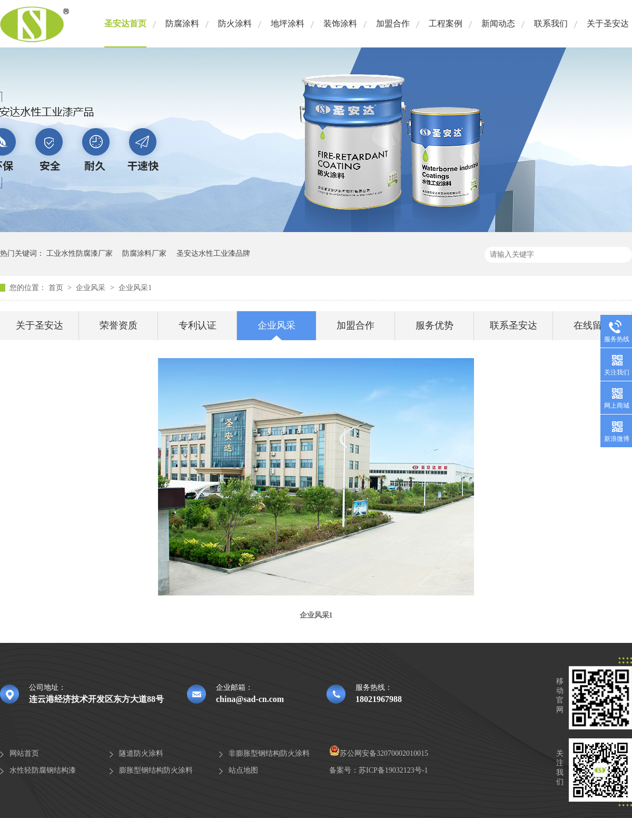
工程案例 (445, 23)
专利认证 (197, 325)
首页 (56, 288)
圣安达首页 (125, 23)
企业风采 (91, 288)
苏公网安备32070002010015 (378, 753)
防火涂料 (235, 23)
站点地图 (243, 770)
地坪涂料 (287, 23)
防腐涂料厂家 (144, 253)
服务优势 (434, 325)
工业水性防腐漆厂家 (79, 253)
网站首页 (24, 753)
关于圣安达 (608, 23)
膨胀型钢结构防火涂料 (156, 770)
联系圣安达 (513, 325)
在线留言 (592, 325)
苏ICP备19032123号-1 (393, 770)
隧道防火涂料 (141, 753)
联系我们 (551, 23)
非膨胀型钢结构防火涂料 (269, 753)
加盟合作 (393, 23)
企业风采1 (135, 288)
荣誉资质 (118, 325)
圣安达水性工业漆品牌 (213, 253)
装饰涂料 (340, 23)
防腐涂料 (182, 23)
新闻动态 (498, 23)
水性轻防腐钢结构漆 (42, 770)
